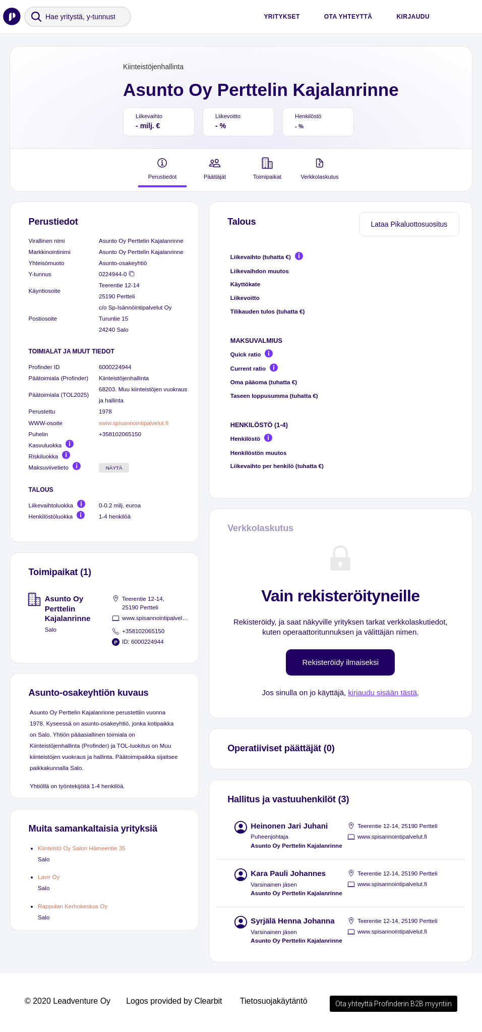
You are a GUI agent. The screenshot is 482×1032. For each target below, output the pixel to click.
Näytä (114, 468)
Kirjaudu (413, 16)
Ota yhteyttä (348, 16)
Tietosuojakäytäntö (274, 1001)
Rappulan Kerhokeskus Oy (72, 906)
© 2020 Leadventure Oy (67, 1001)
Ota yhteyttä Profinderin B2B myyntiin (393, 1004)
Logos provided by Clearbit (174, 1001)
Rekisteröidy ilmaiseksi (340, 662)
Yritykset (281, 16)
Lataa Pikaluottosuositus (409, 224)
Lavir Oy (48, 876)
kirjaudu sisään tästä (382, 692)
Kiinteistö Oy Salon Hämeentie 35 (82, 848)
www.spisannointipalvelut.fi (133, 423)
